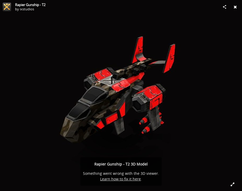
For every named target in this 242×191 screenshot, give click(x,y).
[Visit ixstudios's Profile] (7, 7)
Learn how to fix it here (120, 178)
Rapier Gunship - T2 (30, 4)
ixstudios (27, 9)
